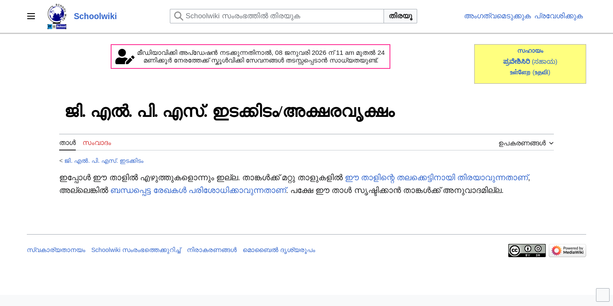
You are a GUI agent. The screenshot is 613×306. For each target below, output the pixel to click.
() (541, 72)
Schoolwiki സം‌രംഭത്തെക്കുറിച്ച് (135, 249)
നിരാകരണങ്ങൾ (212, 249)
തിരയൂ (400, 16)
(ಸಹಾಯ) (544, 61)
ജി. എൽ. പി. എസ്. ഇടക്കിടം (103, 160)
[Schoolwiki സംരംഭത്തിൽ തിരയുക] (277, 16)
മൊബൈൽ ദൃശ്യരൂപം (279, 249)
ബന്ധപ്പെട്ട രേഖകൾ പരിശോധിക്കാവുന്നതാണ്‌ (198, 190)
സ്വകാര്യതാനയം (56, 249)
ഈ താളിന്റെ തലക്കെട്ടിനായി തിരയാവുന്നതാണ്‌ (436, 177)
